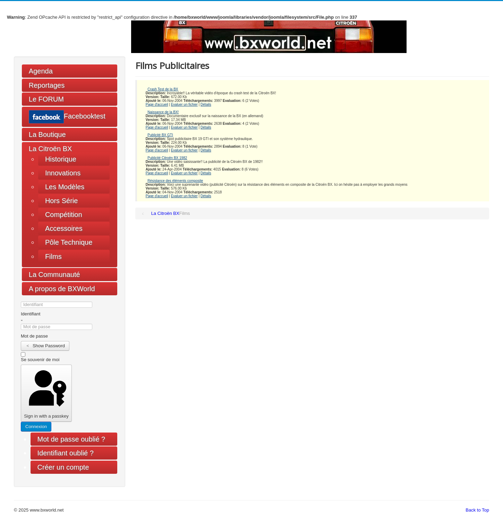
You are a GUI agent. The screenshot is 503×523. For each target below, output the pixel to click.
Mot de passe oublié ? (71, 439)
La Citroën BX (50, 149)
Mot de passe (34, 336)
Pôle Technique (68, 242)
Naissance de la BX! (163, 112)
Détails (206, 104)
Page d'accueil (157, 104)
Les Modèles (64, 187)
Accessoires (64, 228)
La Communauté (54, 274)
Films (53, 256)
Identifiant (30, 313)
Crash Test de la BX (162, 89)
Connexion (36, 426)
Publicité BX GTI (160, 135)
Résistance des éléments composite (175, 181)
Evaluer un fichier (184, 104)
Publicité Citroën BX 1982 (167, 158)
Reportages (47, 85)
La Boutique (47, 134)
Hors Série (61, 200)
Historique (60, 159)
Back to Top (477, 510)
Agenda (41, 71)
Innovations (62, 173)
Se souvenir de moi (40, 359)
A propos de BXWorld (62, 289)
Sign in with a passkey (46, 393)
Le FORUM (46, 99)
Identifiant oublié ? (65, 453)
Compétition (63, 214)
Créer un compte (66, 467)
